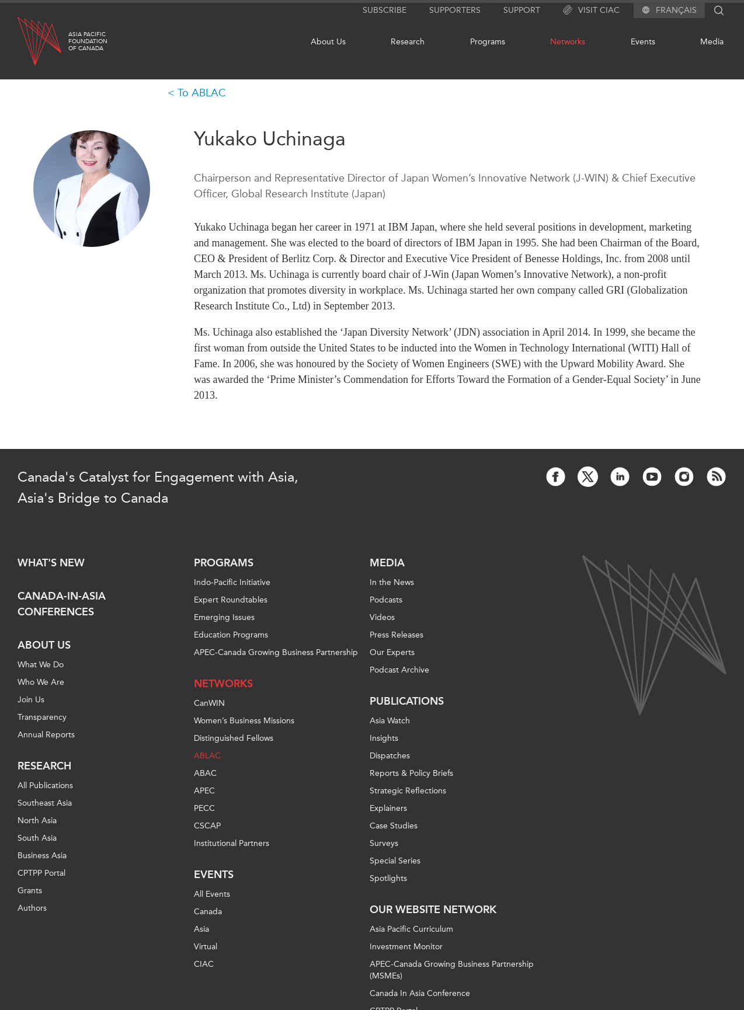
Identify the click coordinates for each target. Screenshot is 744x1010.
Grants (30, 891)
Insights (384, 738)
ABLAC (207, 756)
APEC (204, 791)
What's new (51, 562)
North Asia (37, 821)
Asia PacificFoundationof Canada (87, 41)
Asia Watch (390, 721)
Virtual (205, 947)
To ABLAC (202, 92)
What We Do (41, 665)
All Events (212, 894)
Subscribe (384, 10)
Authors (32, 908)
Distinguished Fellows (233, 738)
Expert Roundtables (230, 600)
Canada (208, 912)
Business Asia (42, 856)
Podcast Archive (399, 670)
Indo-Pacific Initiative (232, 582)
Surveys (384, 843)
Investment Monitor (406, 947)
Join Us (31, 700)
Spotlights (388, 878)
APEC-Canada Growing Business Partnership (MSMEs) (452, 970)
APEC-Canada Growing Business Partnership (276, 652)
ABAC (205, 773)
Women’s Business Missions (244, 721)
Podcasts (386, 600)
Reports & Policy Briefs (411, 773)
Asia (201, 929)
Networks (567, 42)
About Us (328, 42)
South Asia (37, 838)
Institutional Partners (231, 843)
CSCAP (207, 826)
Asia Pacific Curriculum (411, 929)
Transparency (42, 717)
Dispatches (390, 756)
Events (643, 42)
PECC (204, 808)
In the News (392, 582)
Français (676, 10)
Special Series (395, 861)
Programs (487, 42)
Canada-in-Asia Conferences (62, 604)
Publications (407, 701)
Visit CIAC (591, 10)
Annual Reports (46, 735)
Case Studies (394, 826)
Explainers (388, 808)
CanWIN (209, 703)
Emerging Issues (224, 617)
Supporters (455, 10)
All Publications (45, 785)
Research (408, 42)
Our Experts (392, 652)
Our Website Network (433, 909)
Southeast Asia (45, 803)
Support (521, 10)
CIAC (204, 964)
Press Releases (396, 635)
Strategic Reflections (408, 791)
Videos (382, 617)
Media (712, 42)
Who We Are (41, 682)
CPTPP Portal (41, 873)
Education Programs (231, 635)
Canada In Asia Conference (420, 993)
